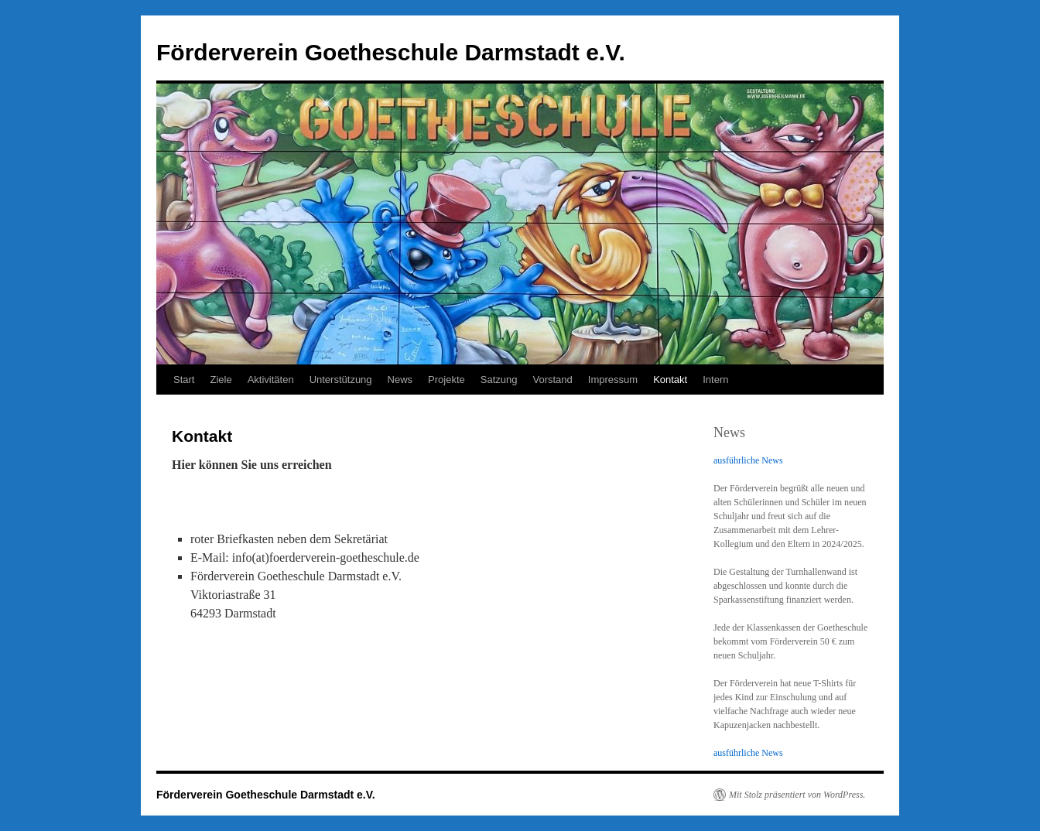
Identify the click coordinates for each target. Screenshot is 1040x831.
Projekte (446, 379)
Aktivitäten (271, 379)
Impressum (613, 379)
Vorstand (553, 379)
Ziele (220, 379)
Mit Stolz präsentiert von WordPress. (797, 794)
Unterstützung (341, 379)
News (400, 379)
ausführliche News (748, 460)
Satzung (499, 379)
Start (183, 379)
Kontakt (670, 379)
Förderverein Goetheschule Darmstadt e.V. (390, 52)
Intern (715, 379)
